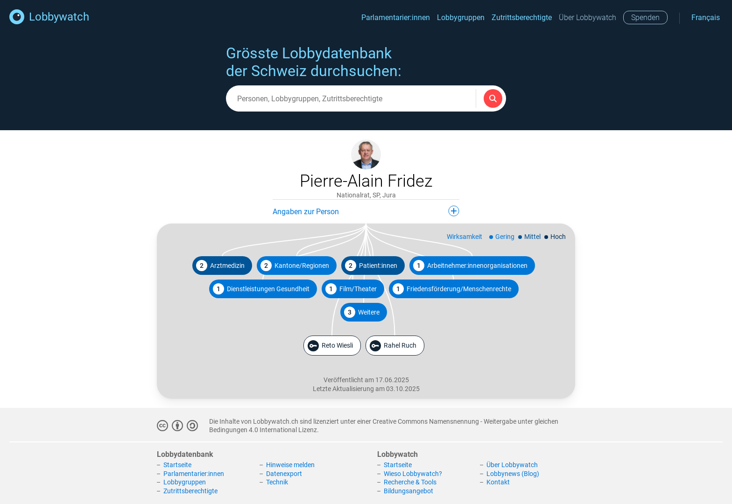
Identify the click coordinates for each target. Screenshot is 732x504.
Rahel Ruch (393, 345)
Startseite (177, 465)
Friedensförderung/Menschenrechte (452, 288)
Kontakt (498, 482)
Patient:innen (371, 265)
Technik (277, 482)
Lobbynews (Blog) (512, 473)
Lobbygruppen (461, 17)
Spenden (645, 17)
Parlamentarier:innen (395, 17)
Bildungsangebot (408, 491)
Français (705, 17)
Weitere (362, 312)
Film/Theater (351, 288)
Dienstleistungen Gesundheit (261, 288)
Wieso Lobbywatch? (413, 473)
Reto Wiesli (330, 345)
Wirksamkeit (464, 236)
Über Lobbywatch (587, 17)
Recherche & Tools (410, 482)
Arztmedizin (220, 265)
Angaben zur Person (366, 211)
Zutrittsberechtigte (522, 17)
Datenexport (284, 473)
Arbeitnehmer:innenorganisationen (470, 265)
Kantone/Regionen (294, 265)
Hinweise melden (290, 465)
